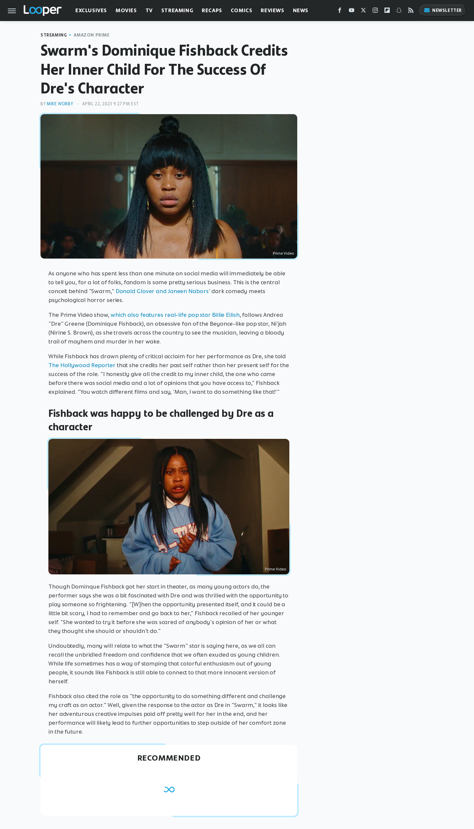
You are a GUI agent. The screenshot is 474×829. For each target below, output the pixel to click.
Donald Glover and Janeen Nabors (162, 291)
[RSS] (411, 12)
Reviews (272, 10)
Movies (126, 10)
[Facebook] (339, 12)
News (300, 10)
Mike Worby (60, 104)
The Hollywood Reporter (82, 365)
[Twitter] (363, 12)
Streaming (177, 10)
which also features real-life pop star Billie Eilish (175, 315)
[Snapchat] (399, 12)
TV (149, 10)
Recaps (212, 10)
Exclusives (91, 10)
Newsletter (443, 10)
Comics (241, 10)
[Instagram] (375, 12)
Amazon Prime (91, 35)
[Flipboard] (387, 12)
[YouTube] (351, 12)
